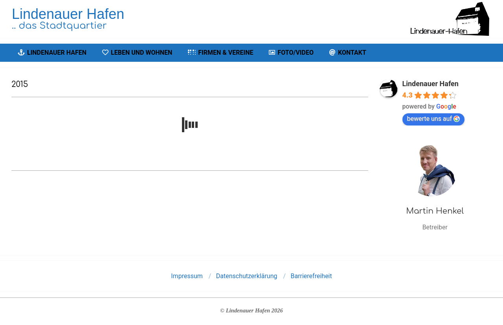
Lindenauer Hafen (430, 83)
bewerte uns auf (433, 118)
